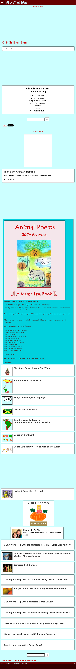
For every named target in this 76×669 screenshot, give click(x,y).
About (2, 663)
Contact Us (9, 663)
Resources (24, 663)
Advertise (17, 663)
